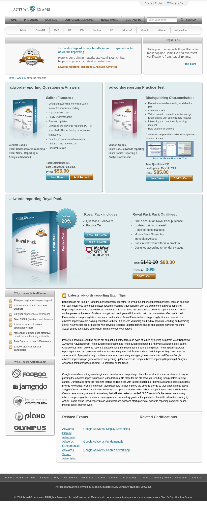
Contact (113, 477)
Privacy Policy (162, 477)
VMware (162, 30)
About (101, 477)
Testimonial (70, 477)
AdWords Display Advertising (69, 433)
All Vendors (181, 30)
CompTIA (40, 30)
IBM (82, 30)
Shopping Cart (175, 3)
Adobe (23, 30)
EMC (56, 30)
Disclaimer (181, 477)
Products (31, 20)
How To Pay (129, 477)
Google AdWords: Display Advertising (106, 428)
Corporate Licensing (78, 20)
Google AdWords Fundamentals (103, 441)
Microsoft (127, 30)
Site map (197, 477)
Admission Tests (25, 477)
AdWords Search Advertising (69, 454)
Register (159, 3)
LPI (111, 30)
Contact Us (134, 20)
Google (145, 30)
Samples (51, 20)
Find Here (190, 63)
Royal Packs (109, 20)
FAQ (56, 477)
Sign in (148, 3)
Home (13, 20)
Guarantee (87, 477)
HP (69, 30)
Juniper (97, 30)
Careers (145, 477)
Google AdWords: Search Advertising (106, 450)
